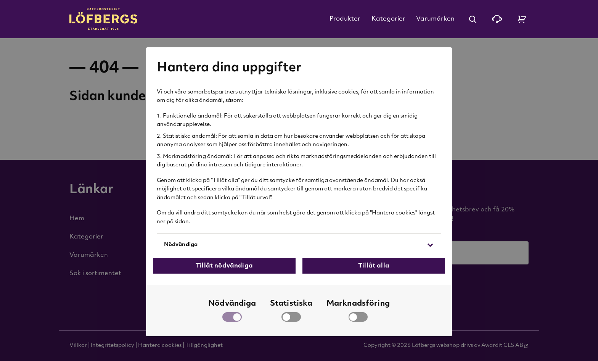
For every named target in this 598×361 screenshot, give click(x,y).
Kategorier (388, 19)
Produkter (345, 19)
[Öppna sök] (472, 19)
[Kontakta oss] (497, 19)
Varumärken (435, 19)
